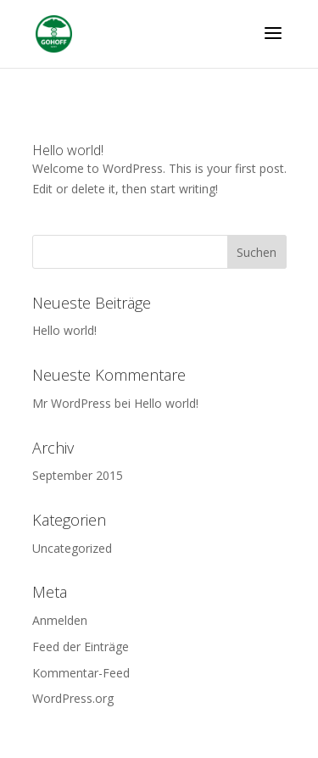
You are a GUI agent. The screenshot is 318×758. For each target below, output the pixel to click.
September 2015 (77, 475)
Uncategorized (72, 548)
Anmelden (59, 620)
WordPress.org (73, 698)
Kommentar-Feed (81, 673)
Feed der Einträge (80, 646)
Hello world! (67, 150)
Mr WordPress (71, 403)
